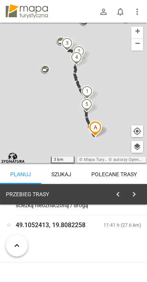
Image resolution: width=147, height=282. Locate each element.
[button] (95, 128)
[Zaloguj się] (103, 11)
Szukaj (61, 174)
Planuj (20, 174)
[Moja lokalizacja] (137, 131)
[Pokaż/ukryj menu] (137, 11)
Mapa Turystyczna (101, 159)
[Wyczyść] (136, 192)
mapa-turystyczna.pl (26, 11)
